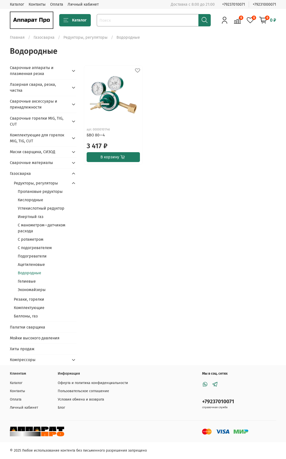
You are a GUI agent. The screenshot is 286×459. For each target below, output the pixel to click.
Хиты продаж (22, 349)
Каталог (17, 4)
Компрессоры (23, 359)
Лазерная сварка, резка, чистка (33, 87)
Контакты (37, 4)
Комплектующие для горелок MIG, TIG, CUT (37, 138)
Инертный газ (30, 216)
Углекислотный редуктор (41, 208)
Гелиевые (27, 281)
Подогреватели (32, 256)
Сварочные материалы (31, 162)
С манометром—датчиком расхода (41, 228)
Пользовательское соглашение (83, 391)
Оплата (56, 4)
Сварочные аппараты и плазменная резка (32, 70)
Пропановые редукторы (40, 191)
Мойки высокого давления (34, 338)
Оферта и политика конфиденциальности (93, 383)
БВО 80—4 (96, 135)
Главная (17, 37)
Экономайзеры (32, 289)
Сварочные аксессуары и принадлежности (33, 104)
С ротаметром (30, 239)
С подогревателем (35, 247)
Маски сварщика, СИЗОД (32, 151)
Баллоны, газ (26, 316)
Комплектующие (29, 307)
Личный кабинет (83, 4)
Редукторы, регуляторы (85, 37)
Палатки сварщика (27, 327)
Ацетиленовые (31, 264)
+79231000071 (264, 4)
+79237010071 (233, 4)
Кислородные (30, 200)
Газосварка (44, 37)
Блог (61, 407)
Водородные (29, 273)
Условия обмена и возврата (81, 399)
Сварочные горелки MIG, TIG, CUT (36, 121)
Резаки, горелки (29, 299)
